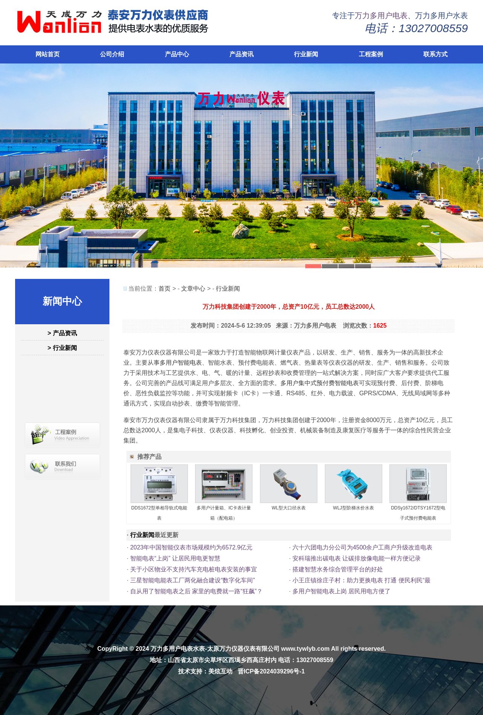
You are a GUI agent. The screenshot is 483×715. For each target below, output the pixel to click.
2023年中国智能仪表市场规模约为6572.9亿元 (191, 547)
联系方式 (435, 54)
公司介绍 (112, 54)
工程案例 (371, 54)
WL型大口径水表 (289, 508)
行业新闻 (306, 54)
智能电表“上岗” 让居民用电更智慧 (175, 558)
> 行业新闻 (62, 348)
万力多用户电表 (381, 15)
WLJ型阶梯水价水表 (353, 508)
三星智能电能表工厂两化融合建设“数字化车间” (192, 580)
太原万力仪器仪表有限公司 (243, 648)
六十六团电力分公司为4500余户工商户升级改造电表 (362, 547)
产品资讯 (241, 54)
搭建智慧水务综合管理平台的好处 (337, 569)
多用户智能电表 (181, 362)
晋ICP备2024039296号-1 (271, 671)
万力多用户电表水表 (178, 648)
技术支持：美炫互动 (205, 671)
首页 (164, 288)
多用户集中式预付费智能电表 (319, 383)
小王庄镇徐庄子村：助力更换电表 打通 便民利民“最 (361, 580)
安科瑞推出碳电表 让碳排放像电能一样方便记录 (356, 558)
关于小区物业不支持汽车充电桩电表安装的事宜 (193, 569)
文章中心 (193, 288)
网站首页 (47, 54)
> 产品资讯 (62, 333)
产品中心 (177, 54)
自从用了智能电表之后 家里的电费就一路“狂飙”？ (196, 591)
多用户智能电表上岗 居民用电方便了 (341, 591)
